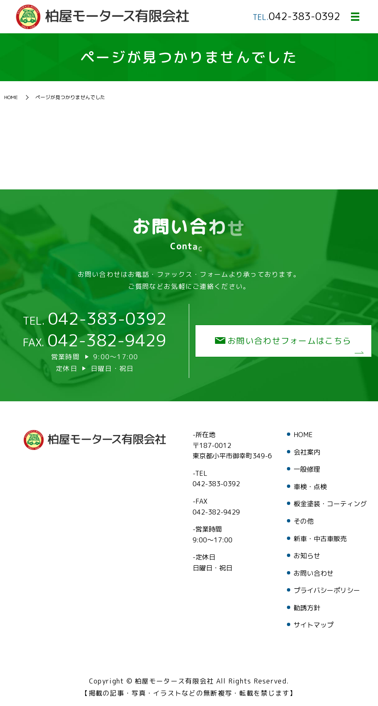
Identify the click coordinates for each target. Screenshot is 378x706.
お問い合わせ (314, 573)
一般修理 (307, 469)
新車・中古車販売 (320, 538)
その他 (304, 521)
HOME (11, 97)
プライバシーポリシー (327, 590)
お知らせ (307, 555)
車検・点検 (310, 486)
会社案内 (307, 452)
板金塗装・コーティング (330, 504)
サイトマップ (314, 625)
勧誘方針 (307, 607)
